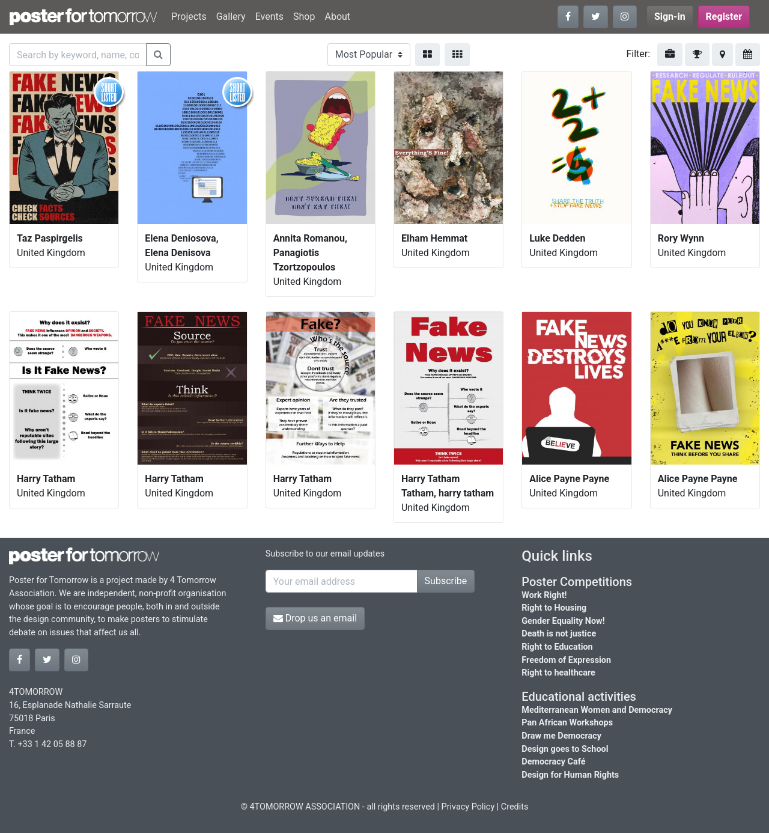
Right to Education (556, 647)
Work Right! (544, 595)
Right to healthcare (558, 673)
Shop (304, 16)
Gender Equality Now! (562, 621)
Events (269, 16)
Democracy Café (553, 762)
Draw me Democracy (561, 736)
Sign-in (669, 16)
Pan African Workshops (567, 723)
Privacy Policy (468, 807)
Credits (515, 807)
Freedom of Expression (566, 660)
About (337, 16)
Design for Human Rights (570, 775)
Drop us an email (315, 618)
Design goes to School (564, 749)
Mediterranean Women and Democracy (596, 710)
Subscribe (446, 581)
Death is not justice (558, 634)
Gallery (231, 16)
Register (724, 16)
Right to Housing (553, 608)
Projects (189, 16)
